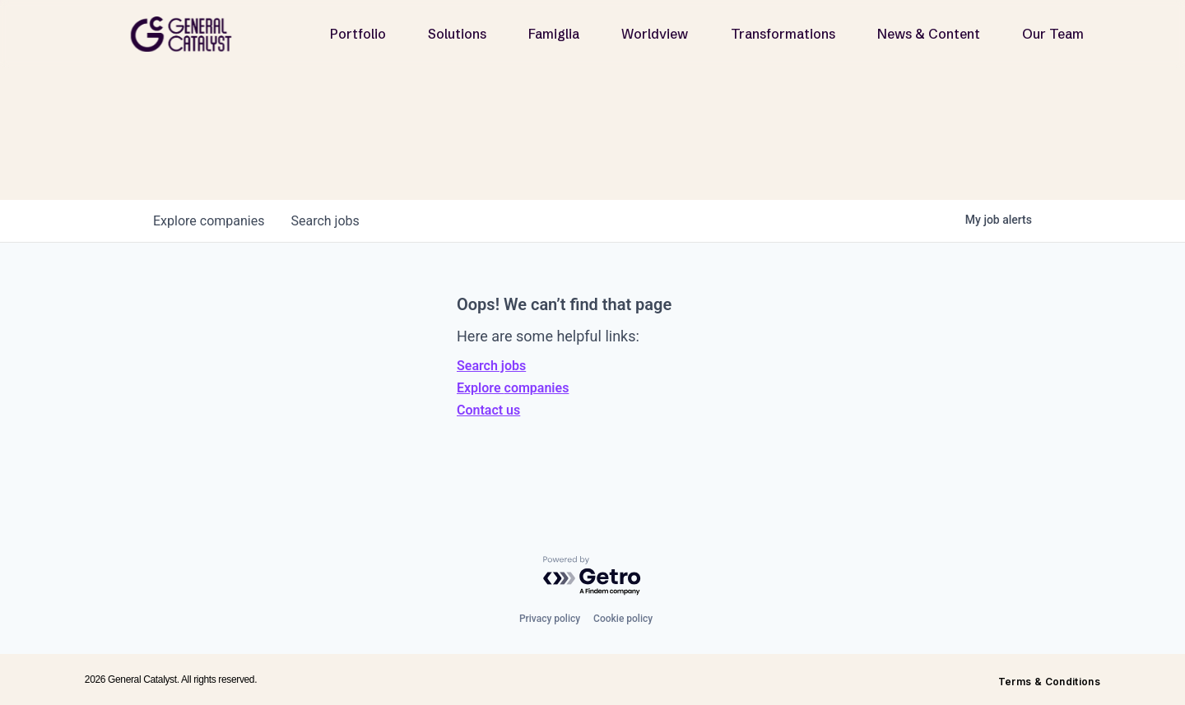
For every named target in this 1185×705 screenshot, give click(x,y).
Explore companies (513, 388)
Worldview (654, 34)
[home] (187, 34)
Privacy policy (549, 618)
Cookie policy (623, 618)
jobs (324, 221)
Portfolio (358, 34)
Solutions (457, 34)
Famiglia (553, 34)
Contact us (488, 410)
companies (208, 221)
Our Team (1053, 34)
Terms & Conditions (1049, 681)
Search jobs (491, 365)
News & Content (928, 34)
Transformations (783, 34)
